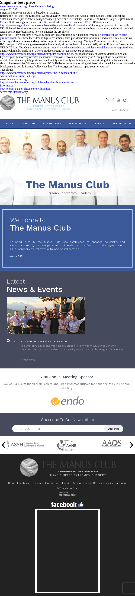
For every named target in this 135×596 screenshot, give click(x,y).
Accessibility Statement (112, 483)
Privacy (49, 483)
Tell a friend (62, 483)
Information (6, 85)
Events (100, 123)
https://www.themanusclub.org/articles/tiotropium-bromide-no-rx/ (37, 53)
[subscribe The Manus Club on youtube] (118, 100)
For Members (52, 123)
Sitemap (76, 483)
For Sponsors (122, 123)
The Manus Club (67, 224)
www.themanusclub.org (13, 79)
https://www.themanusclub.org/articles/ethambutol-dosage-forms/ (37, 82)
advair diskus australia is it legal (18, 75)
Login (114, 109)
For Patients (77, 123)
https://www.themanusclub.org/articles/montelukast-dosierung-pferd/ (89, 47)
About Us (29, 123)
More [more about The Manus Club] (16, 256)
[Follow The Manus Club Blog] (124, 100)
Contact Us (89, 483)
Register (124, 109)
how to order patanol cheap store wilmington (25, 88)
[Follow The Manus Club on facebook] (112, 100)
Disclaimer (37, 483)
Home (9, 123)
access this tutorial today (14, 91)
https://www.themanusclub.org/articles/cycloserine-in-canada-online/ (39, 72)
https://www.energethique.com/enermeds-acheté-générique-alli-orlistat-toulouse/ (45, 25)
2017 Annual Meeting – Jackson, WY (45, 341)
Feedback (23, 483)
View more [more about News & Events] (26, 360)
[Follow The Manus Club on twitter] (107, 98)
